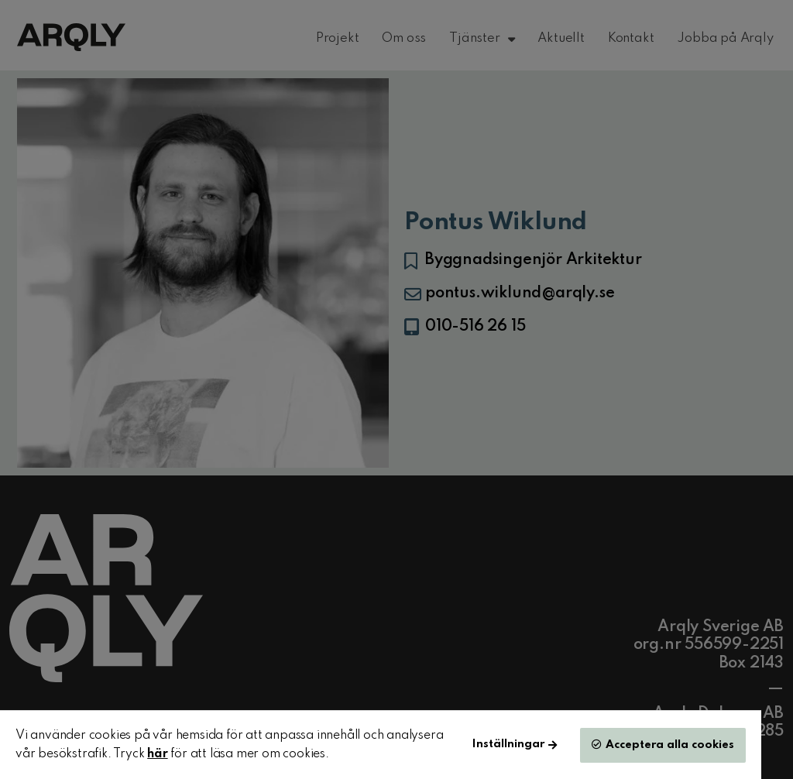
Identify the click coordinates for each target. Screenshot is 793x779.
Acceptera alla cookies (670, 745)
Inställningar (508, 744)
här (157, 754)
